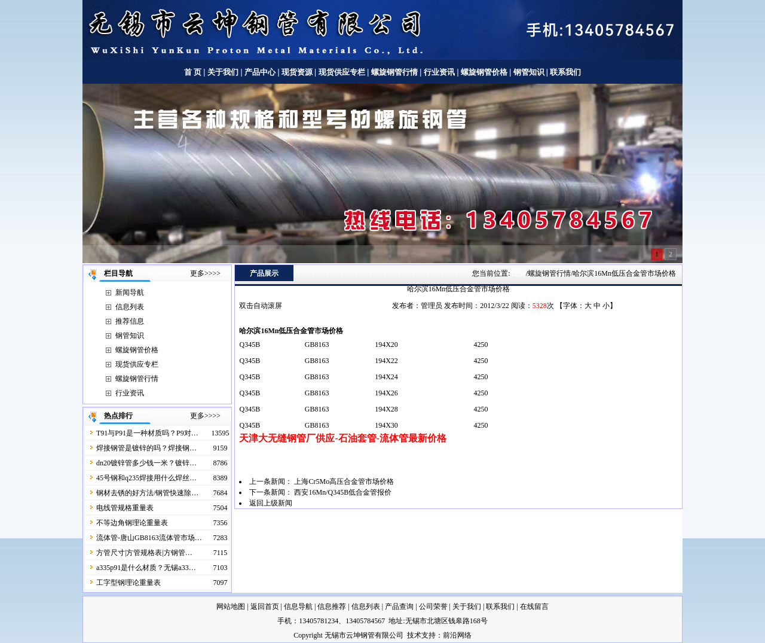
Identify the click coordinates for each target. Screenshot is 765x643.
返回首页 (264, 606)
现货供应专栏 (342, 72)
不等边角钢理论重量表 (132, 523)
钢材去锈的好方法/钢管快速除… (147, 493)
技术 (414, 635)
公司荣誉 (433, 606)
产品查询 (399, 606)
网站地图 (230, 606)
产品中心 (260, 72)
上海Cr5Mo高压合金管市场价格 (344, 481)
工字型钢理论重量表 (128, 582)
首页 (518, 273)
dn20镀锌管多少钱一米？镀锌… (146, 463)
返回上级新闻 (270, 503)
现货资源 (297, 72)
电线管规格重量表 (125, 508)
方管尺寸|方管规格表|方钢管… (144, 552)
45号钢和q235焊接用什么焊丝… (146, 478)
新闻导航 (129, 292)
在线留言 (534, 606)
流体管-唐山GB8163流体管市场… (149, 538)
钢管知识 (528, 72)
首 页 (192, 72)
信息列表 (129, 307)
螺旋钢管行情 (394, 72)
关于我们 (222, 72)
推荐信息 (129, 321)
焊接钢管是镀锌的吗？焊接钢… (146, 448)
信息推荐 (331, 606)
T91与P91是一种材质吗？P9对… (147, 433)
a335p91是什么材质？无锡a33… (146, 567)
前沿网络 (457, 635)
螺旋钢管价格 (485, 72)
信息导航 (298, 606)
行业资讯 (439, 72)
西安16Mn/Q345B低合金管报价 (342, 492)
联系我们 (565, 72)
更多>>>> (205, 273)
